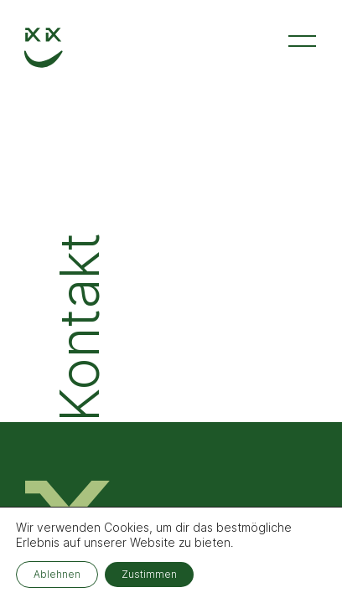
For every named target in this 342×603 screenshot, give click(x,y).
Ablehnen (57, 574)
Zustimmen (149, 574)
